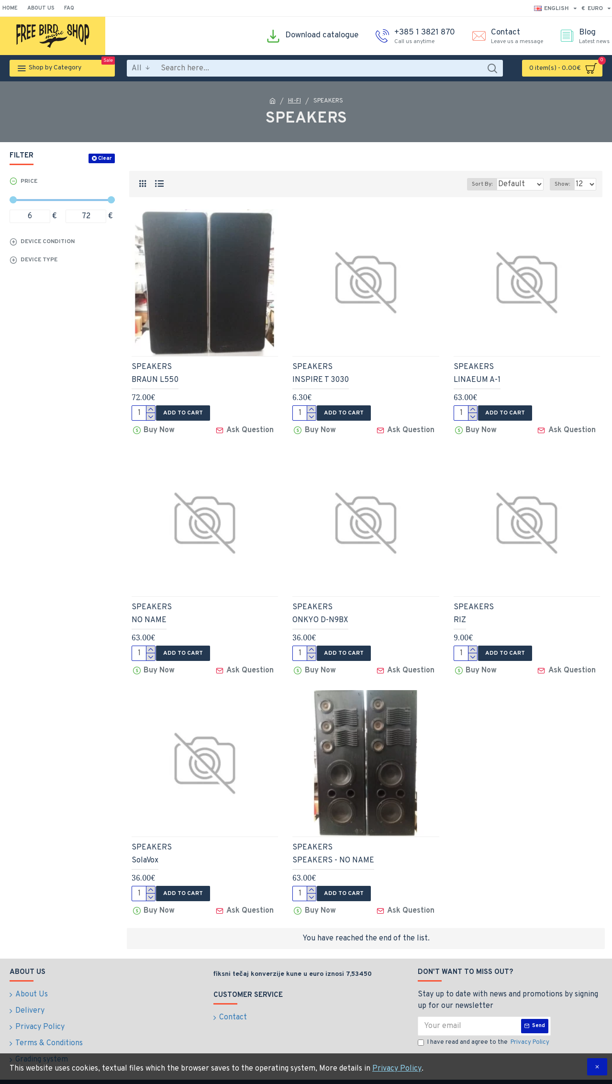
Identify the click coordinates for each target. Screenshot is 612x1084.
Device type (39, 260)
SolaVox (145, 855)
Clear (104, 158)
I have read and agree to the (484, 1034)
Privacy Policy (397, 1068)
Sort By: (475, 184)
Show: (565, 184)
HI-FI (294, 101)
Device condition (48, 242)
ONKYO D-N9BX (320, 617)
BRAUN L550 (155, 380)
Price (29, 181)
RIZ (460, 617)
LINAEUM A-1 (477, 380)
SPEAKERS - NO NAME (333, 855)
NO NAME (149, 617)
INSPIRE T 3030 (320, 380)
